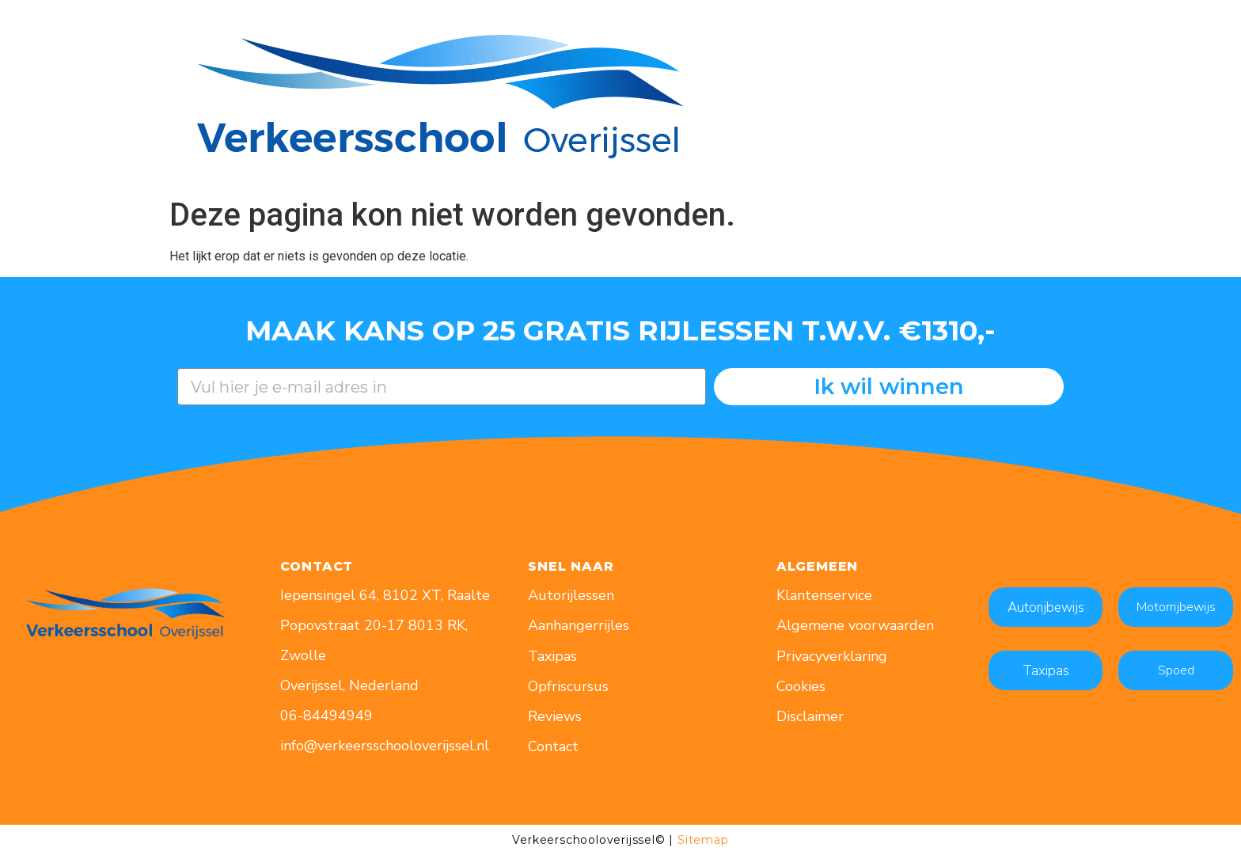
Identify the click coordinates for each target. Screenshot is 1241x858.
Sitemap (703, 840)
